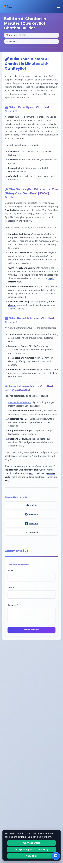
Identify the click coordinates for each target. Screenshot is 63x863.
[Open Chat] (56, 856)
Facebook (31, 514)
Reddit (31, 505)
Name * (11, 570)
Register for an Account (19, 402)
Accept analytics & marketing (31, 849)
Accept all (31, 856)
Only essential (31, 843)
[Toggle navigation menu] (58, 6)
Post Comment (31, 630)
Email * (11, 587)
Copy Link (31, 532)
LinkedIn (31, 523)
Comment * (13, 605)
